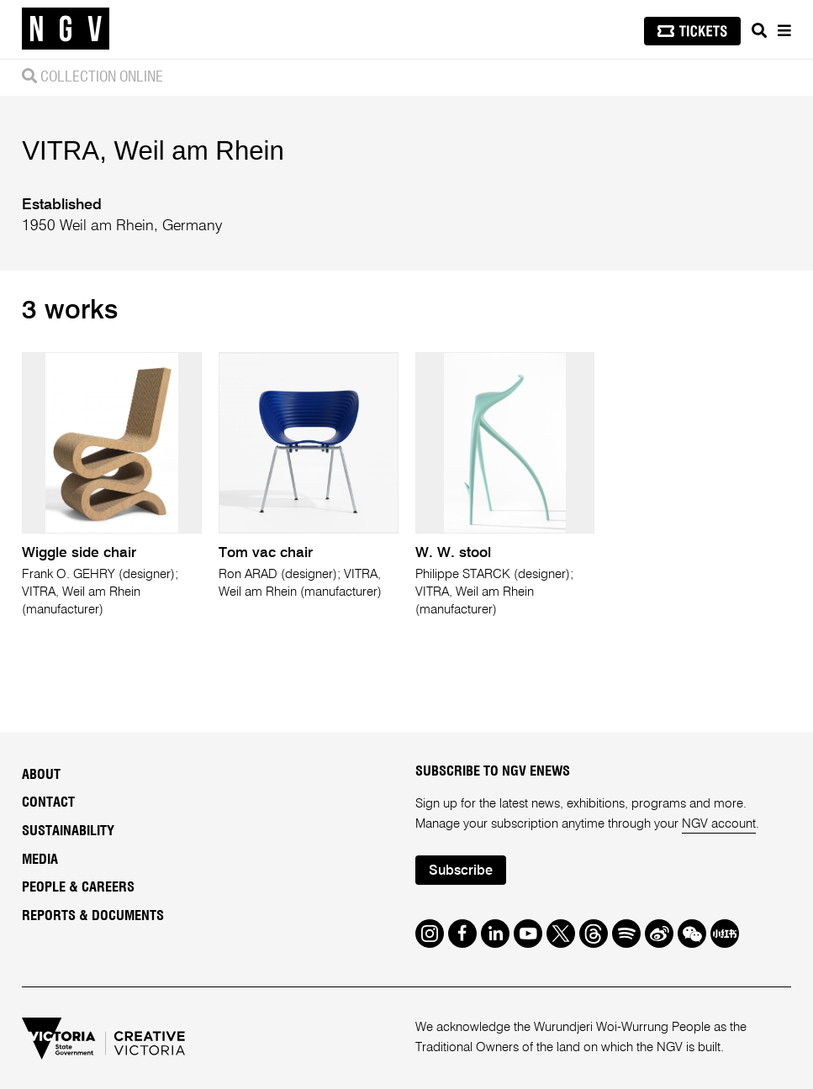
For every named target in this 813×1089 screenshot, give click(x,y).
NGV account (719, 824)
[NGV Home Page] (65, 29)
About (41, 774)
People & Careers (78, 887)
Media (40, 859)
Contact (48, 802)
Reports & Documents (93, 916)
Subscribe (461, 871)
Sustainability (68, 831)
